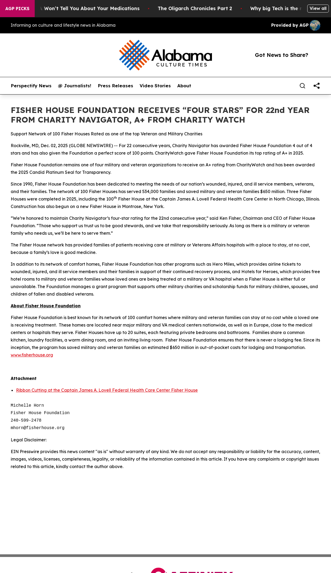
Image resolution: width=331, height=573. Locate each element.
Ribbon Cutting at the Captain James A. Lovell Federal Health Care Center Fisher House (107, 390)
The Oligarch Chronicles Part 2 (198, 8)
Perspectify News (31, 85)
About (184, 85)
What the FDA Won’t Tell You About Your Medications (77, 8)
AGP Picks (17, 8)
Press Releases (115, 85)
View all (318, 8)
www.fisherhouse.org (32, 355)
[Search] (302, 86)
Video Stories (155, 85)
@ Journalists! (74, 85)
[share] (316, 85)
